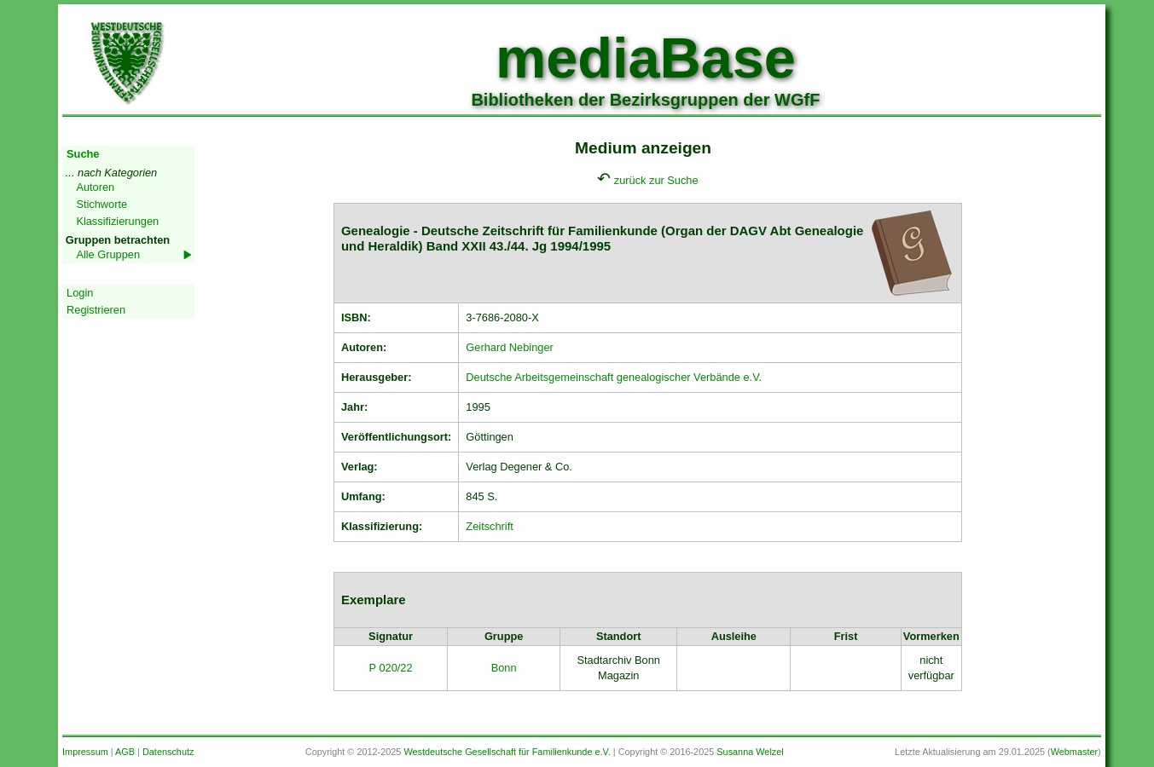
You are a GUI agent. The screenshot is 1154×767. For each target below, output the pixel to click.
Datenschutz (168, 752)
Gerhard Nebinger (509, 347)
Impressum (85, 752)
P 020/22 (391, 667)
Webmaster (1074, 752)
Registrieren (96, 309)
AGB (125, 752)
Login (80, 292)
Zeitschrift (489, 526)
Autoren (95, 187)
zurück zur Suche (656, 180)
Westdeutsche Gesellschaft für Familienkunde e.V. (506, 752)
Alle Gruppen (108, 254)
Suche (83, 153)
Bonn (504, 667)
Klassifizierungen (117, 221)
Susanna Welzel (749, 752)
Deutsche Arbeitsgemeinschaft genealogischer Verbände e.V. (614, 377)
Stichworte (101, 204)
